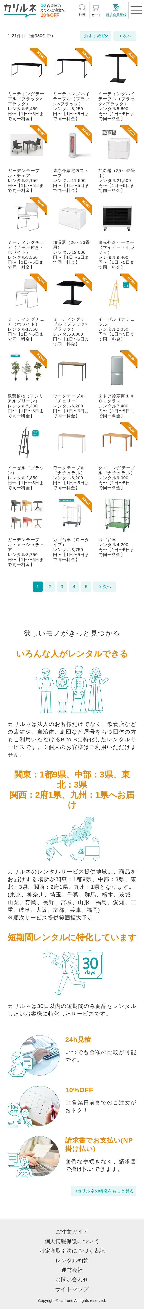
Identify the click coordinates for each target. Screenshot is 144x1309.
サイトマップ (72, 1289)
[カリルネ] (20, 11)
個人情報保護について (72, 1241)
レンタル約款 (72, 1260)
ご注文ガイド (72, 1232)
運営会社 (72, 1270)
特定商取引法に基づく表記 (72, 1251)
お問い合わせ (72, 1280)
